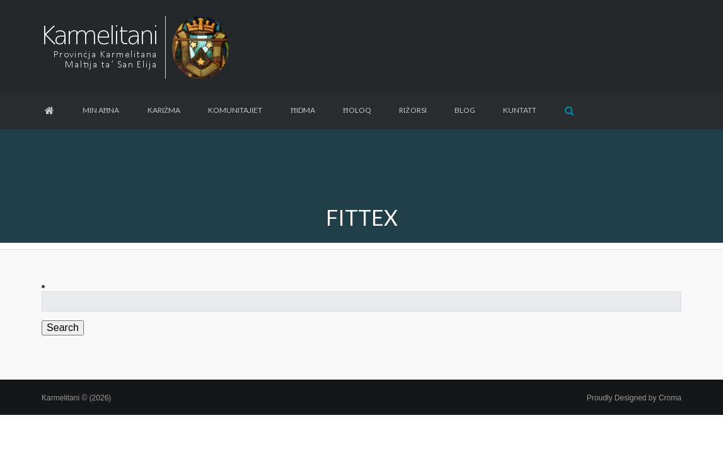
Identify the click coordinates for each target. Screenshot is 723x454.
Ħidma (303, 110)
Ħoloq (357, 110)
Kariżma (163, 110)
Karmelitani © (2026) (76, 397)
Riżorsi (412, 110)
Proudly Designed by (634, 397)
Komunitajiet (235, 110)
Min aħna (101, 110)
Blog (464, 110)
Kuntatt (519, 110)
